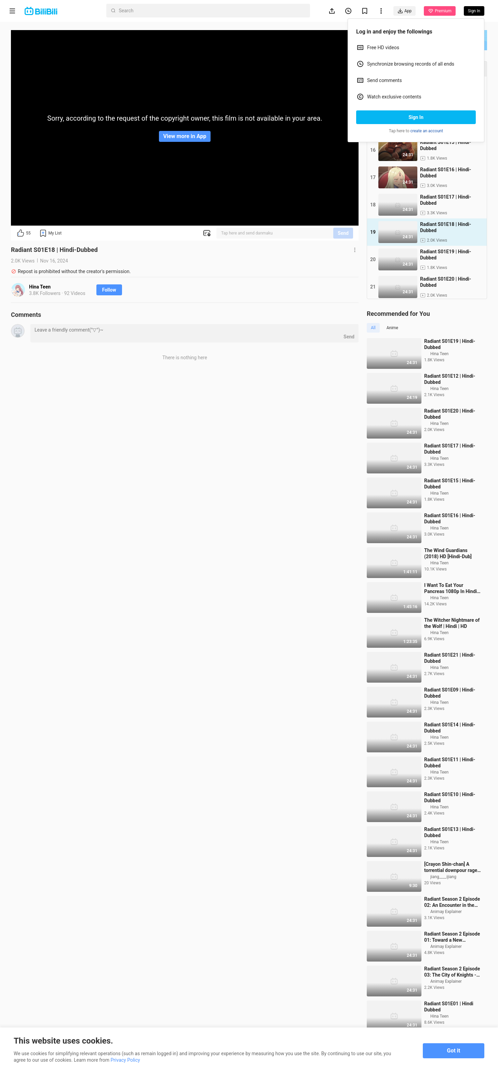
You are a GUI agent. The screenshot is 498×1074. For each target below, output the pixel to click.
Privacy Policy (125, 1060)
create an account (426, 131)
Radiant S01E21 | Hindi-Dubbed (449, 678)
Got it (453, 1050)
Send (343, 233)
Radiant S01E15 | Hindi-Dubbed (449, 503)
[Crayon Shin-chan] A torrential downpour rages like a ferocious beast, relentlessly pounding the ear (452, 887)
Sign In (415, 117)
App (405, 11)
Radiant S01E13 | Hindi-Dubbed (449, 852)
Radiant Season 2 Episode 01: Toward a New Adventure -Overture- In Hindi (452, 957)
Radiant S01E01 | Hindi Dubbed (448, 1026)
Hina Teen (40, 287)
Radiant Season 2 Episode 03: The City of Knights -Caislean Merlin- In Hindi (452, 992)
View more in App (184, 136)
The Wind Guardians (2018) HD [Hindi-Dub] (448, 573)
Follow (109, 290)
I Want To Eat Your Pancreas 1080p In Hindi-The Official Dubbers (451, 608)
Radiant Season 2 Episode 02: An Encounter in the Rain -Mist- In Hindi (452, 922)
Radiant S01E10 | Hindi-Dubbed (449, 817)
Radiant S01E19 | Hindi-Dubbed (449, 364)
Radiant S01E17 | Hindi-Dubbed (449, 468)
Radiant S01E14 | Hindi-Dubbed (449, 747)
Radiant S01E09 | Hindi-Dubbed (449, 713)
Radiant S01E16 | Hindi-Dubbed (449, 538)
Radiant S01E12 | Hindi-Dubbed (449, 399)
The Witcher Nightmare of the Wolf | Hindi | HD (452, 643)
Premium (439, 11)
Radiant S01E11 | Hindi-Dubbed (449, 782)
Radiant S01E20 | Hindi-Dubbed (449, 434)
